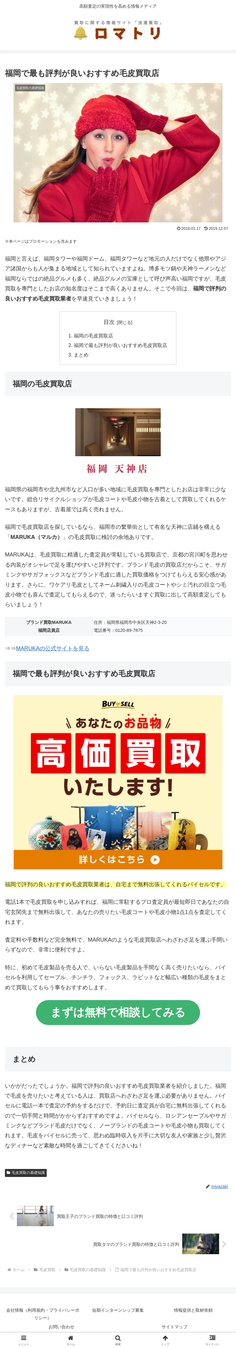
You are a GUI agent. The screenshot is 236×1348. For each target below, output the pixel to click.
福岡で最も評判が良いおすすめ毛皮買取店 (120, 346)
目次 (109, 322)
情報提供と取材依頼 (193, 1311)
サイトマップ (174, 1328)
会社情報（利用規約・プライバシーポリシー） (42, 1315)
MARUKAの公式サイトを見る (52, 650)
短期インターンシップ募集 (118, 1311)
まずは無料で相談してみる (118, 1013)
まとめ (81, 356)
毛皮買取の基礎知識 (26, 1174)
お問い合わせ (61, 1328)
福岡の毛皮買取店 (93, 336)
